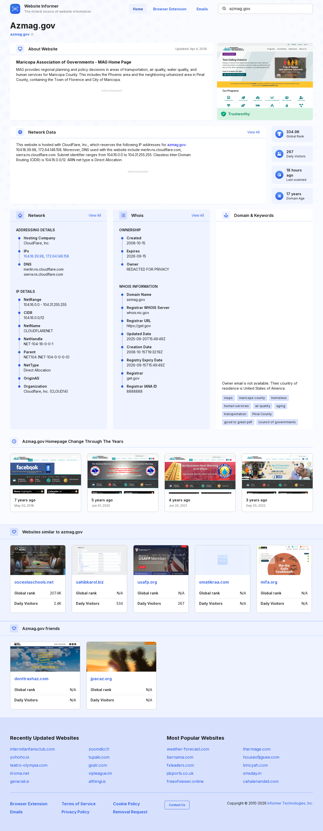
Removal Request (130, 811)
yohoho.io (19, 757)
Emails (202, 9)
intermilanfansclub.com (32, 749)
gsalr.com (98, 765)
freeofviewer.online (185, 781)
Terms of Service (79, 803)
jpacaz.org (101, 678)
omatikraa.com (214, 582)
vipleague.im (100, 773)
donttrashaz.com (31, 678)
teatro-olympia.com (28, 765)
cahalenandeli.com (261, 781)
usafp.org (147, 582)
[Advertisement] (111, 104)
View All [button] (253, 132)
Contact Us (177, 805)
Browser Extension (169, 9)
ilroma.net (19, 773)
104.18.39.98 (34, 256)
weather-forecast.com (188, 749)
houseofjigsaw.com (261, 757)
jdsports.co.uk (180, 773)
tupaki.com (99, 757)
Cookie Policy (126, 803)
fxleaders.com (180, 765)
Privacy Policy (75, 811)
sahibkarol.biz (90, 582)
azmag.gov (21, 34)
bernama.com (180, 757)
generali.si (19, 781)
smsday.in (252, 773)
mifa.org (269, 582)
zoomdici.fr (99, 749)
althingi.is (97, 781)
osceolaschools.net (33, 582)
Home (138, 9)
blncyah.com (255, 765)
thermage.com (257, 749)
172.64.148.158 (57, 256)
